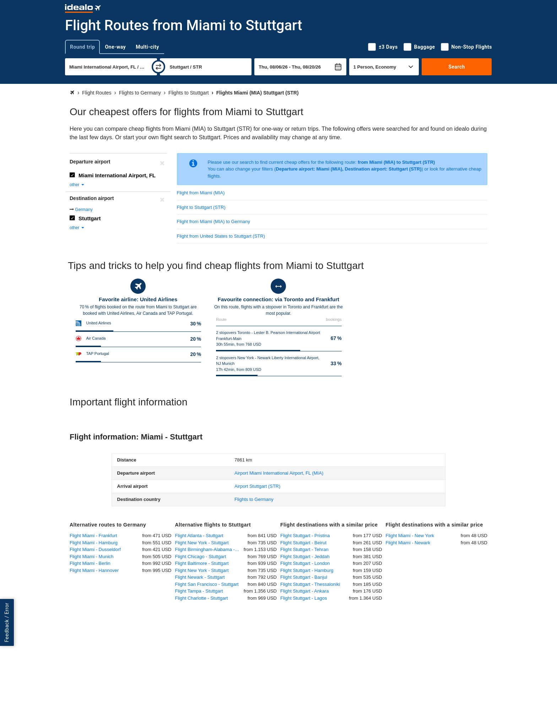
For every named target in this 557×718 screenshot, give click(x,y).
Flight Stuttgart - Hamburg (307, 570)
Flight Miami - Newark (408, 542)
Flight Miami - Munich (92, 556)
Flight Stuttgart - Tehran (304, 549)
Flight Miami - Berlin (90, 563)
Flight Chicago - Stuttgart (200, 556)
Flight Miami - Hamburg (94, 542)
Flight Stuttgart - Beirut (303, 542)
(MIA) (278, 473)
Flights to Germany (254, 499)
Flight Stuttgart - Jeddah (305, 556)
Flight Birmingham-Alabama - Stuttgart (209, 549)
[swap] (158, 67)
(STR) (257, 486)
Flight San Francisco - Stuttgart (207, 584)
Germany (83, 209)
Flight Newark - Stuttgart (200, 577)
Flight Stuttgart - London (305, 563)
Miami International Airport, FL (117, 175)
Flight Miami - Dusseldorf (95, 549)
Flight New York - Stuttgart (202, 542)
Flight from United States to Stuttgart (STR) (221, 236)
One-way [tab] (115, 47)
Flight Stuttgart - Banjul (303, 577)
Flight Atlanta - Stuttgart (199, 535)
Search (456, 67)
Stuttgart (90, 218)
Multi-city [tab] (147, 47)
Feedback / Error (7, 622)
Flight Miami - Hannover (94, 570)
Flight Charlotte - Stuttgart (201, 598)
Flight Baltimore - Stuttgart (202, 563)
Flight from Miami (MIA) (201, 192)
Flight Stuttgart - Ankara (304, 591)
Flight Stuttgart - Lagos (303, 598)
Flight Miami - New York (410, 535)
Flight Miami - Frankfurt (93, 535)
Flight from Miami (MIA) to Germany (213, 221)
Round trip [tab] (82, 47)
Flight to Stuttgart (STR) (201, 207)
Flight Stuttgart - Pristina (305, 535)
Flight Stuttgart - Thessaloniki (310, 584)
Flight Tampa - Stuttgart (199, 591)
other (77, 184)
